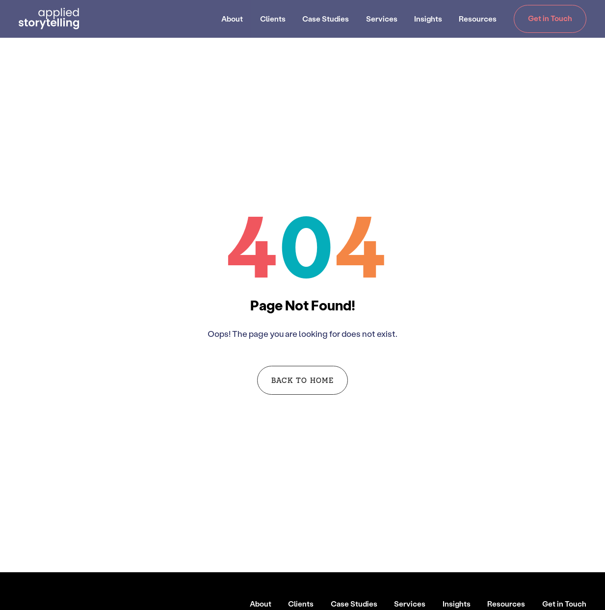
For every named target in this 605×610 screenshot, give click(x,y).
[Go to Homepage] (49, 18)
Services (381, 19)
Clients (273, 19)
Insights (428, 19)
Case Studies (325, 19)
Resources (478, 19)
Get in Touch (550, 18)
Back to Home (302, 379)
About (232, 19)
